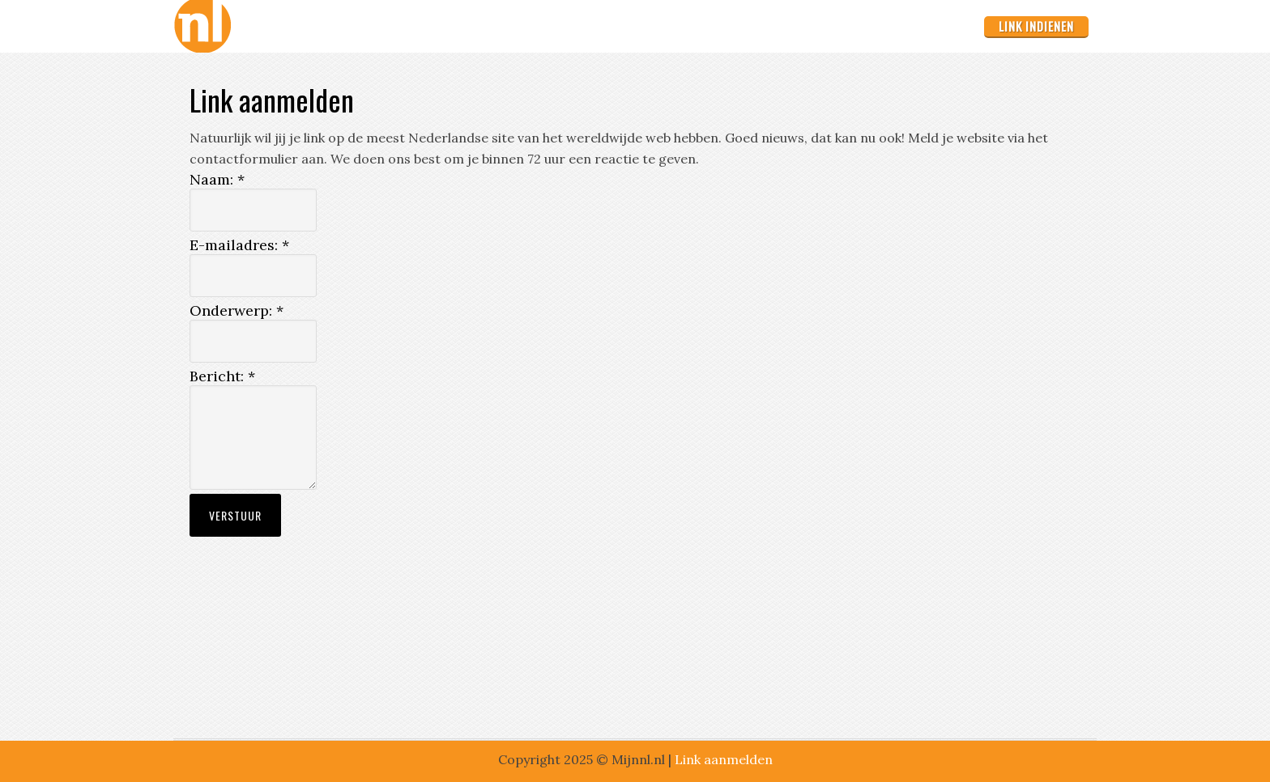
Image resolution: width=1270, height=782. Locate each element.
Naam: (217, 179)
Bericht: (222, 376)
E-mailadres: (239, 245)
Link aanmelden (724, 759)
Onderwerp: (236, 310)
